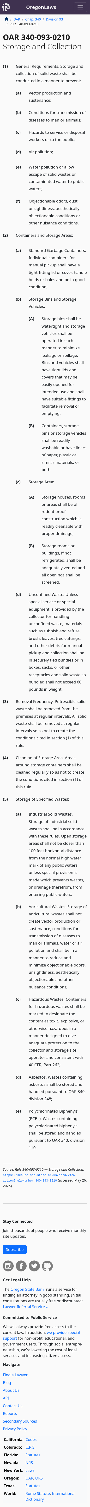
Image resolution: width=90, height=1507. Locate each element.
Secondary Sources (20, 1421)
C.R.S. (30, 1447)
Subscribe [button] (15, 1249)
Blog (7, 1382)
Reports (10, 1413)
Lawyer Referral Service (24, 1306)
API (6, 1398)
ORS (39, 1478)
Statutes (32, 1455)
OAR (16, 19)
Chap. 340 (33, 19)
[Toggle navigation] (80, 7)
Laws (30, 1470)
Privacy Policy (15, 1429)
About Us (11, 1390)
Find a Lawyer (15, 1375)
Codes (30, 1439)
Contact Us (12, 1405)
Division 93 (54, 19)
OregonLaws (41, 7)
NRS (29, 1462)
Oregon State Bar (26, 1289)
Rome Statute (37, 1493)
